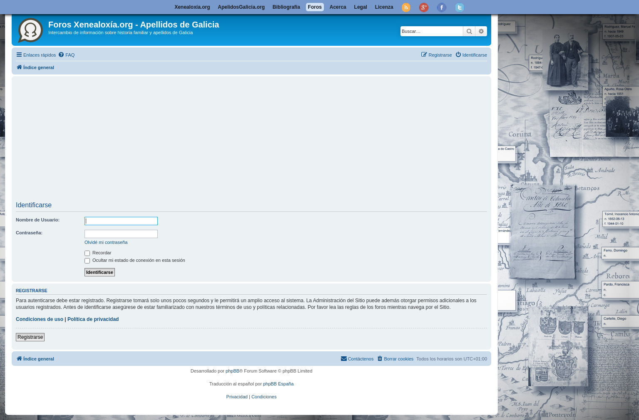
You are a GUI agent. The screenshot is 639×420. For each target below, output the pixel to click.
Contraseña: (29, 232)
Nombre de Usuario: (38, 219)
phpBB (232, 370)
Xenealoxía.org (192, 7)
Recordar (98, 252)
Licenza (384, 7)
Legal (360, 7)
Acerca (338, 7)
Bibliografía (286, 7)
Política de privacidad (93, 319)
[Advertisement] (265, 140)
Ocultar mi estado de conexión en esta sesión (135, 260)
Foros (315, 7)
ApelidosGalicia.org (241, 7)
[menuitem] (66, 55)
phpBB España (278, 383)
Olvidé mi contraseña (106, 242)
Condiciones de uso (39, 319)
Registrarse (30, 337)
